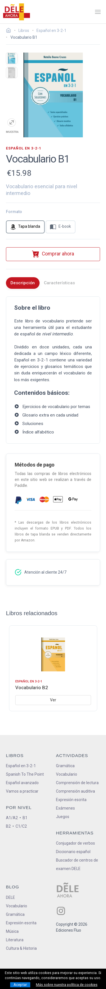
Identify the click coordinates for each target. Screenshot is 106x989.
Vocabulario (66, 774)
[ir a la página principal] (16, 11)
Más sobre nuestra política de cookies (67, 985)
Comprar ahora (53, 253)
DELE (10, 897)
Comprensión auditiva (75, 791)
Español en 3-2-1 (21, 766)
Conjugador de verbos (75, 843)
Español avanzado (22, 782)
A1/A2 (12, 818)
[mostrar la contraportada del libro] (11, 72)
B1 (25, 818)
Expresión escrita (71, 799)
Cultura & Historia (21, 948)
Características (59, 282)
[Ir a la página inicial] (10, 31)
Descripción (22, 282)
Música (12, 931)
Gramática (65, 766)
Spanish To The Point (25, 774)
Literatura (14, 940)
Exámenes (65, 808)
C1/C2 (21, 826)
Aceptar (20, 985)
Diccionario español (73, 851)
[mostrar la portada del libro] (11, 58)
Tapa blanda (25, 227)
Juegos (62, 816)
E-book (60, 227)
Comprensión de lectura (77, 782)
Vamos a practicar (22, 791)
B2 (8, 826)
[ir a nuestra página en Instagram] (61, 911)
